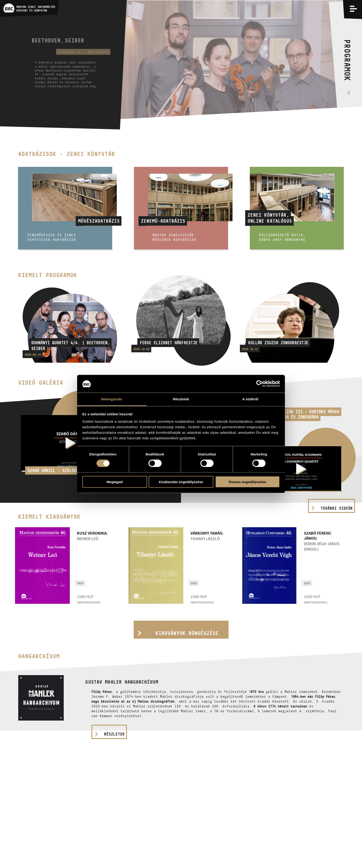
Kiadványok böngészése (186, 633)
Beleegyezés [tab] (111, 399)
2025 (80, 583)
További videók (336, 508)
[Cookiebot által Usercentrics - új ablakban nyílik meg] (259, 383)
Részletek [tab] (181, 399)
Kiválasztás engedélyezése (181, 482)
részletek (114, 734)
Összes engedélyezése (247, 482)
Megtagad (114, 482)
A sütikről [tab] (250, 399)
